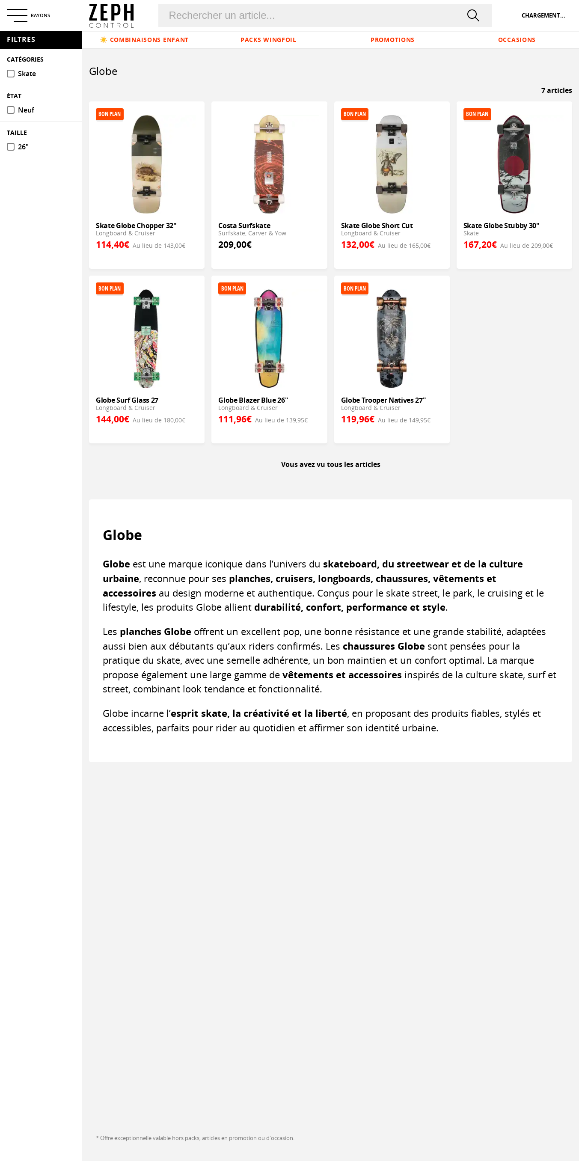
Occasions (517, 40)
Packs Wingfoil (269, 40)
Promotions (393, 40)
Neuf (26, 110)
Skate (27, 74)
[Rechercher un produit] (315, 15)
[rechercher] (475, 15)
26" (23, 147)
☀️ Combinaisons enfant (144, 40)
